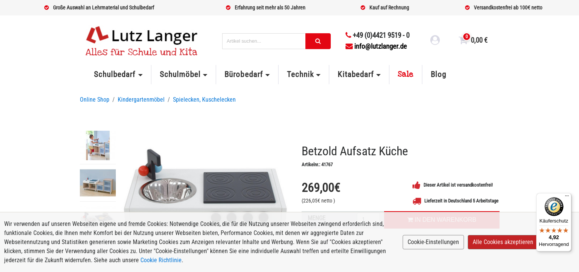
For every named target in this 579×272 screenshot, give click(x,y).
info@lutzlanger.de (376, 46)
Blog (438, 74)
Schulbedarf (114, 74)
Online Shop (94, 99)
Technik (300, 74)
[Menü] (566, 197)
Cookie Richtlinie (161, 260)
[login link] (435, 41)
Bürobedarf (243, 74)
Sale (406, 74)
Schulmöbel (180, 74)
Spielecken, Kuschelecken (204, 99)
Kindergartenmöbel (141, 99)
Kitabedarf (356, 74)
